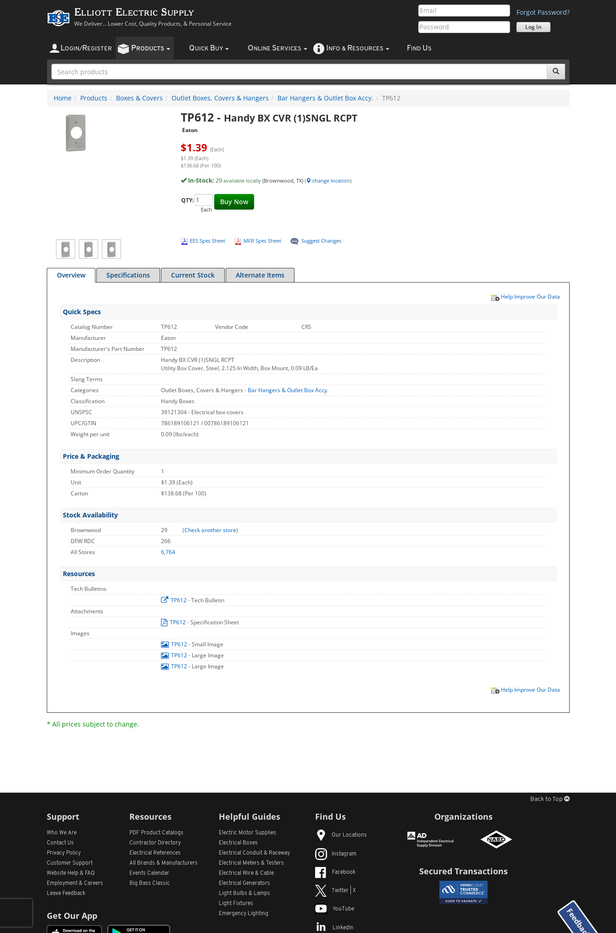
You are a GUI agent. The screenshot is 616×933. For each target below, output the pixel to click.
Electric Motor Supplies (247, 833)
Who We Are (62, 833)
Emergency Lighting (243, 913)
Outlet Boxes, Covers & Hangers (220, 98)
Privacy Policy (64, 853)
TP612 (174, 600)
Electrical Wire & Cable (246, 873)
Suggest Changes (321, 240)
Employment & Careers (75, 883)
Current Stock (193, 275)
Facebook (335, 872)
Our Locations (341, 835)
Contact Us (60, 843)
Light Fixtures (236, 903)
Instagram (335, 854)
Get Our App (72, 915)
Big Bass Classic (149, 883)
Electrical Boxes (238, 843)
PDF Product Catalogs (156, 833)
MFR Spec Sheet (262, 240)
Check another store (210, 530)
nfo (357, 48)
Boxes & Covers (139, 98)
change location (328, 180)
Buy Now (234, 201)
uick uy (209, 48)
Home (63, 98)
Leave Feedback (66, 893)
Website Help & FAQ (71, 873)
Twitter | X (335, 891)
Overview (71, 275)
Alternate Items (260, 275)
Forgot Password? (543, 12)
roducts (150, 48)
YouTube (334, 909)
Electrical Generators (244, 883)
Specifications (128, 275)
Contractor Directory (155, 843)
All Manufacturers (163, 863)
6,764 (168, 552)
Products (93, 98)
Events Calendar (149, 873)
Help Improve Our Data (524, 296)
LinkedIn (334, 928)
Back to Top (550, 799)
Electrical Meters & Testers (251, 863)
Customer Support (70, 863)
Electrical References (155, 853)
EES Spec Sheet (207, 240)
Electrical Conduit (254, 853)
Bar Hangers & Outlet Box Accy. (325, 98)
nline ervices (277, 48)
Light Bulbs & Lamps (244, 893)
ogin (86, 48)
